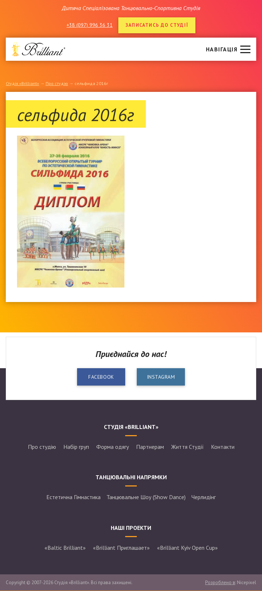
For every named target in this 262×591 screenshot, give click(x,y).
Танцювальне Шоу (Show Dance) (146, 497)
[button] (228, 49)
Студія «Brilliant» (22, 83)
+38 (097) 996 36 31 (90, 25)
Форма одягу (112, 446)
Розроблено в (220, 582)
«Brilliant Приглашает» (121, 547)
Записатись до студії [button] (157, 25)
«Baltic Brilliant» (65, 547)
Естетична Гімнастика (73, 497)
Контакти (222, 446)
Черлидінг (203, 497)
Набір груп (76, 446)
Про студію (57, 83)
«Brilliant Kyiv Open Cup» (187, 547)
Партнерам (150, 446)
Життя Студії (187, 446)
